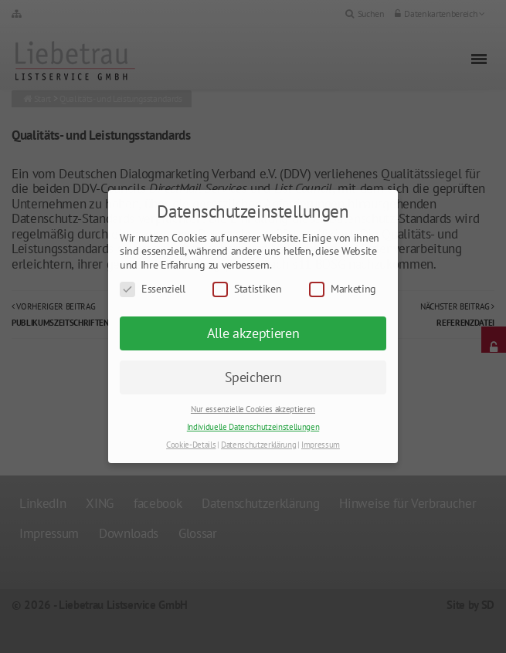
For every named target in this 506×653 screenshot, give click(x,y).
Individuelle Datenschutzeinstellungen (253, 426)
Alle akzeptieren (253, 333)
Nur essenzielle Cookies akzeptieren (253, 409)
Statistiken (246, 289)
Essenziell (152, 289)
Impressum (320, 444)
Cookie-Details (191, 444)
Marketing (342, 289)
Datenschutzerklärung (258, 444)
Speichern (253, 377)
